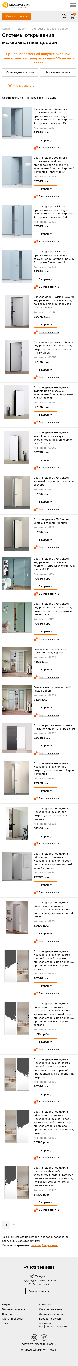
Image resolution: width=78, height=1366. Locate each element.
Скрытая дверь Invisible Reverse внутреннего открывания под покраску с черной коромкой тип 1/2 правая (54, 302)
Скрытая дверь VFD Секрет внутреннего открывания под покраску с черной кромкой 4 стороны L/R (53, 609)
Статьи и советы (12, 1318)
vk (34, 1337)
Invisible (36, 1245)
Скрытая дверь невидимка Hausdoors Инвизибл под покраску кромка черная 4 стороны (51, 814)
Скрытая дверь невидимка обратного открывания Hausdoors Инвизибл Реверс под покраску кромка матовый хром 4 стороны (53, 860)
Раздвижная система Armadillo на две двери (53, 689)
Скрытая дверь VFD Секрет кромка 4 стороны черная (51, 521)
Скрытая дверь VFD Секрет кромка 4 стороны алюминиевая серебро (54, 481)
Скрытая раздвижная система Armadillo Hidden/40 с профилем (54, 727)
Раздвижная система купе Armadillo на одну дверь (50, 650)
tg (44, 1337)
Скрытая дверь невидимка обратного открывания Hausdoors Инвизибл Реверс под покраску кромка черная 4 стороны (53, 909)
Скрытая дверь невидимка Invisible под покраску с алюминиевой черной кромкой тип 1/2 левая (53, 438)
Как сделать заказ (50, 1309)
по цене (51, 97)
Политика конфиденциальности (53, 1325)
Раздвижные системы (57, 72)
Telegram (41, 1276)
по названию (34, 97)
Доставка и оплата (51, 1313)
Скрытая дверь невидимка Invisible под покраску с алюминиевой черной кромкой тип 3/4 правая (53, 393)
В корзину (45, 140)
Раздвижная (50, 1245)
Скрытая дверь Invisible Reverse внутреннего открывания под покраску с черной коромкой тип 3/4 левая (54, 347)
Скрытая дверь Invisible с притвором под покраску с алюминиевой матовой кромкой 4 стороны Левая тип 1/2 (54, 257)
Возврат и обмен (50, 1318)
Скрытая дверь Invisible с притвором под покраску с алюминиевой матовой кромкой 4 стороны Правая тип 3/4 (54, 212)
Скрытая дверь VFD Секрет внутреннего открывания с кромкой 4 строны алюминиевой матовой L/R (55, 564)
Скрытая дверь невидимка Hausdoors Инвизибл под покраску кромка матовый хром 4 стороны (54, 768)
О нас (5, 1323)
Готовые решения (13, 1309)
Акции (6, 1304)
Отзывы (7, 1313)
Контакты (45, 1304)
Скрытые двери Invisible (20, 72)
